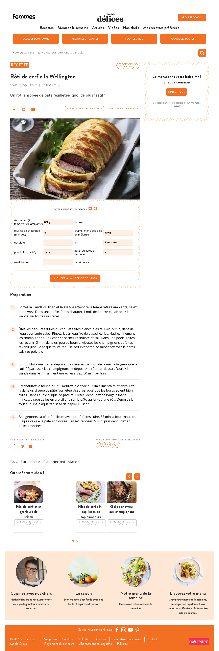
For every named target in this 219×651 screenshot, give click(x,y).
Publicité (122, 644)
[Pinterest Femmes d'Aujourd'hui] (137, 629)
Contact (152, 639)
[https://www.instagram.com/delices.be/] (123, 629)
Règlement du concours (59, 644)
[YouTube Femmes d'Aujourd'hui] (130, 629)
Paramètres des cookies (127, 639)
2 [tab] (77, 540)
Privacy (177, 105)
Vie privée (50, 639)
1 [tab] (73, 540)
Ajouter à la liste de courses (75, 278)
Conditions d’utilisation (77, 639)
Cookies (102, 639)
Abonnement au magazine (95, 644)
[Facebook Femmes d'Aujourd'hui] (117, 629)
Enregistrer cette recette (84, 108)
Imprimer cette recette (123, 108)
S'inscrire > (176, 92)
